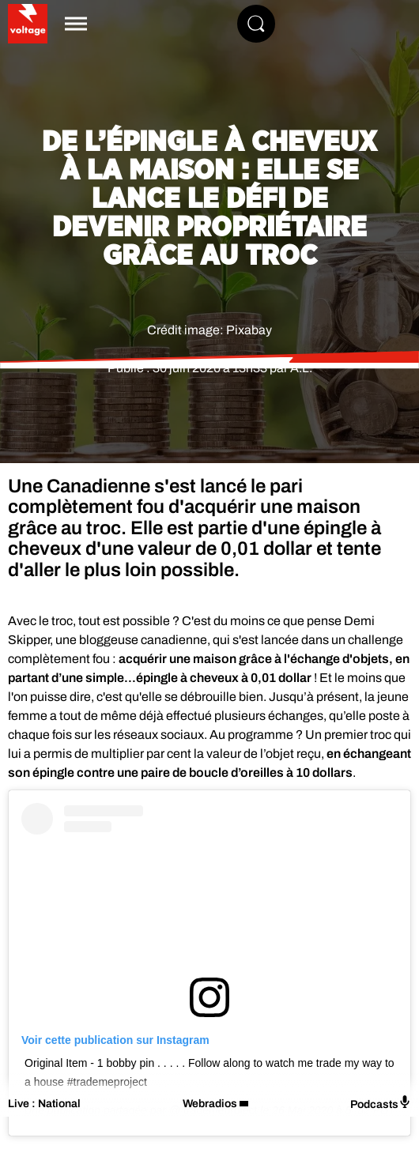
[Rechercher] (256, 24)
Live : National (44, 1104)
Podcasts (380, 1102)
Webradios (210, 1104)
